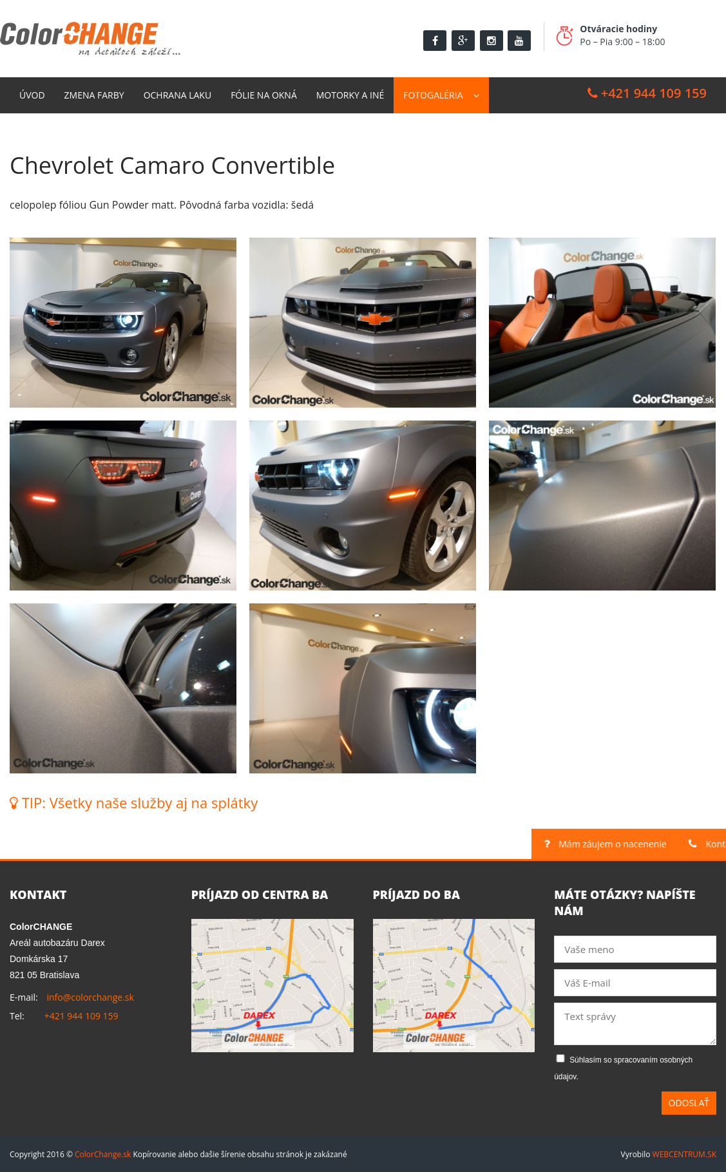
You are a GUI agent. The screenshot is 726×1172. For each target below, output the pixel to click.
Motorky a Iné (350, 95)
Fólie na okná (264, 95)
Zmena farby (94, 95)
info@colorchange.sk (89, 997)
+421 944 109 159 (647, 93)
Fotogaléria (433, 95)
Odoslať (689, 1103)
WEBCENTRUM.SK (684, 1154)
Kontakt (39, 131)
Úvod (32, 95)
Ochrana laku (178, 95)
